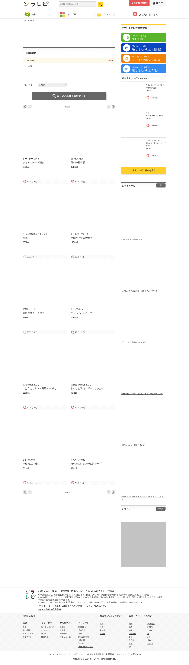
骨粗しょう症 (65, 637)
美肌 (24, 627)
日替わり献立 (157, 597)
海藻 (130, 644)
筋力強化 (82, 627)
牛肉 (130, 630)
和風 (101, 624)
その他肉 (132, 634)
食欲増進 (82, 640)
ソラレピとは (62, 654)
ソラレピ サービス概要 (49, 606)
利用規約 (110, 654)
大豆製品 (151, 624)
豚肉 (130, 627)
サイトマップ (122, 654)
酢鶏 (25, 237)
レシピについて (78, 654)
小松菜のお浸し (31, 463)
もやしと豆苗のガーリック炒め (87, 388)
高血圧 (62, 627)
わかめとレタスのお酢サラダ (86, 463)
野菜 (130, 637)
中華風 (102, 630)
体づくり (44, 633)
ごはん (150, 630)
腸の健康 (26, 630)
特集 (30, 14)
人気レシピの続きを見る (143, 170)
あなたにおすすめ (145, 14)
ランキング (105, 14)
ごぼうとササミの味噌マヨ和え (39, 388)
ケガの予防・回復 (85, 647)
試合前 (81, 643)
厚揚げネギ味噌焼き (81, 237)
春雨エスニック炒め (33, 313)
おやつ (44, 630)
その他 (102, 634)
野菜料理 (44, 637)
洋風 (101, 627)
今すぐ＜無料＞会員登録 (49, 609)
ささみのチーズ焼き (33, 162)
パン (149, 637)
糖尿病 (62, 630)
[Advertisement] (69, 35)
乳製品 (150, 627)
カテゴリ (68, 14)
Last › (113, 107)
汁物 (149, 640)
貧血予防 (82, 630)
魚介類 (131, 640)
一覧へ (161, 185)
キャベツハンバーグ (81, 313)
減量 (80, 633)
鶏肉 (130, 624)
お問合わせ (136, 654)
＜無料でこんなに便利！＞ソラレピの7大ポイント (84, 606)
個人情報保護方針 (95, 654)
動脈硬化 (63, 633)
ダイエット (27, 637)
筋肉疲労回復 (83, 637)
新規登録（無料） (139, 3)
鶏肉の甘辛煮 (78, 162)
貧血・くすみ (28, 633)
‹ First (25, 107)
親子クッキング (47, 627)
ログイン (158, 3)
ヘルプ (51, 654)
